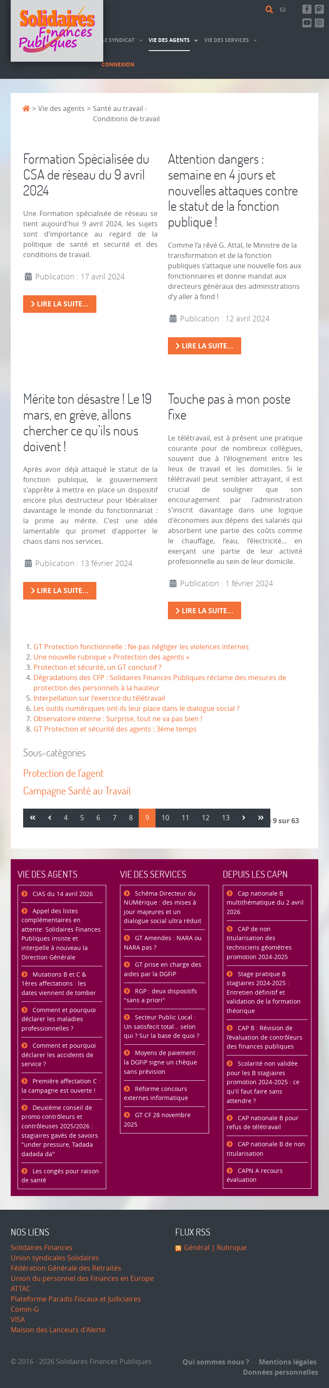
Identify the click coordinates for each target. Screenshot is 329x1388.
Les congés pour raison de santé (60, 1176)
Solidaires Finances (41, 1248)
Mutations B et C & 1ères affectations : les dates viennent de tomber (58, 984)
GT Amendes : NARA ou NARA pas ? (163, 943)
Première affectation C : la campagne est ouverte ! (60, 1086)
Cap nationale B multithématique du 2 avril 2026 (265, 903)
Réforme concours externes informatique (156, 1093)
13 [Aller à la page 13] (226, 818)
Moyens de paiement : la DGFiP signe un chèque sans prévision (161, 1062)
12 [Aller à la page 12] (205, 818)
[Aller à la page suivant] (244, 818)
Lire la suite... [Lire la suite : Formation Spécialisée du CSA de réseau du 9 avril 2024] (60, 304)
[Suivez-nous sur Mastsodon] (319, 9)
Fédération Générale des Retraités (66, 1268)
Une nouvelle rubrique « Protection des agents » (111, 657)
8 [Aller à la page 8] (131, 818)
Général (196, 1248)
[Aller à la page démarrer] (32, 818)
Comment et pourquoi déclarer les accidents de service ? (58, 1055)
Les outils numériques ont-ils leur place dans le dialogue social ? (136, 708)
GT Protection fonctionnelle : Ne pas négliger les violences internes (141, 647)
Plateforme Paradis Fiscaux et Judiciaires (76, 1299)
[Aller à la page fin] (260, 818)
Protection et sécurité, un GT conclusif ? (97, 667)
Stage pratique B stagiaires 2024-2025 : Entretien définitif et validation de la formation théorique (264, 993)
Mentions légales (285, 1362)
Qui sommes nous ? (215, 1362)
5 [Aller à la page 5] (82, 818)
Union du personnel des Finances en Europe (82, 1278)
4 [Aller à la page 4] (66, 818)
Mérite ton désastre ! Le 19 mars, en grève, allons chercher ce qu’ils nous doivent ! (87, 422)
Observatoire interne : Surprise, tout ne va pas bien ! (117, 719)
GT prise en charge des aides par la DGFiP (162, 969)
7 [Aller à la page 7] (115, 818)
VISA (18, 1320)
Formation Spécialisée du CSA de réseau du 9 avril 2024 (86, 174)
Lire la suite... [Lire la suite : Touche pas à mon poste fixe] (204, 610)
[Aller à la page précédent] (50, 818)
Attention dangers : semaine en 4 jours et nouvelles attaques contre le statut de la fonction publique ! (233, 190)
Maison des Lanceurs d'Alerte (58, 1330)
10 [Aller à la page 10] (165, 818)
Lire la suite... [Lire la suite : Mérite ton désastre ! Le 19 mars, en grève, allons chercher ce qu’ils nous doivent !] (60, 590)
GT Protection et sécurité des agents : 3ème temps (115, 729)
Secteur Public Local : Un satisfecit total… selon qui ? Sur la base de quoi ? (161, 1027)
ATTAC (20, 1289)
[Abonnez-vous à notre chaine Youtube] (306, 22)
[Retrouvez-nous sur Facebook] (306, 9)
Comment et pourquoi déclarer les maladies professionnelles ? (58, 1019)
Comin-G (25, 1309)
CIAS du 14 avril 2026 (62, 894)
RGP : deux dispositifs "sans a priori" (160, 996)
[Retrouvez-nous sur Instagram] (319, 22)
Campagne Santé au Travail (77, 790)
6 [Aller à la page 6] (98, 818)
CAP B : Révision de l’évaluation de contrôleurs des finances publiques (264, 1037)
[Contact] (284, 9)
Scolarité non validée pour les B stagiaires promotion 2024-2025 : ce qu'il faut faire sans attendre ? (263, 1082)
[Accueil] (57, 31)
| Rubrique (228, 1248)
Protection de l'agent (63, 772)
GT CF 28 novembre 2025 (157, 1120)
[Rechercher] (271, 10)
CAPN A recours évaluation (255, 1175)
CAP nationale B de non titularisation (266, 1149)
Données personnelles (278, 1372)
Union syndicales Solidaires (55, 1258)
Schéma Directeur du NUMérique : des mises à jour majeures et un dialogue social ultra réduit (162, 907)
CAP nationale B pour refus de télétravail (263, 1123)
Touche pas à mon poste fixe (229, 406)
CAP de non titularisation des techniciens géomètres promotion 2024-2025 (259, 943)
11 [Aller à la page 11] (185, 818)
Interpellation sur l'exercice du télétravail (99, 698)
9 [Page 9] (147, 818)
